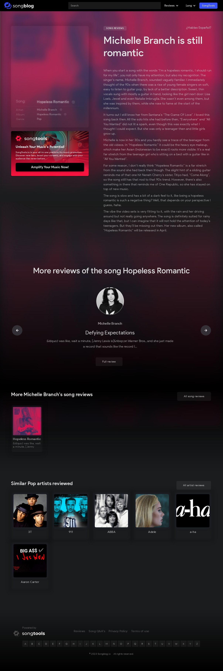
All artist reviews (193, 485)
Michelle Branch (47, 109)
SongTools (208, 5)
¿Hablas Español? (198, 27)
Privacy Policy (118, 631)
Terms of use (140, 631)
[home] (19, 5)
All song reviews (194, 396)
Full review (109, 362)
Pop (39, 119)
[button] (171, 5)
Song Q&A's (97, 631)
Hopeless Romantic (53, 102)
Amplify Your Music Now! (50, 167)
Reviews (79, 631)
